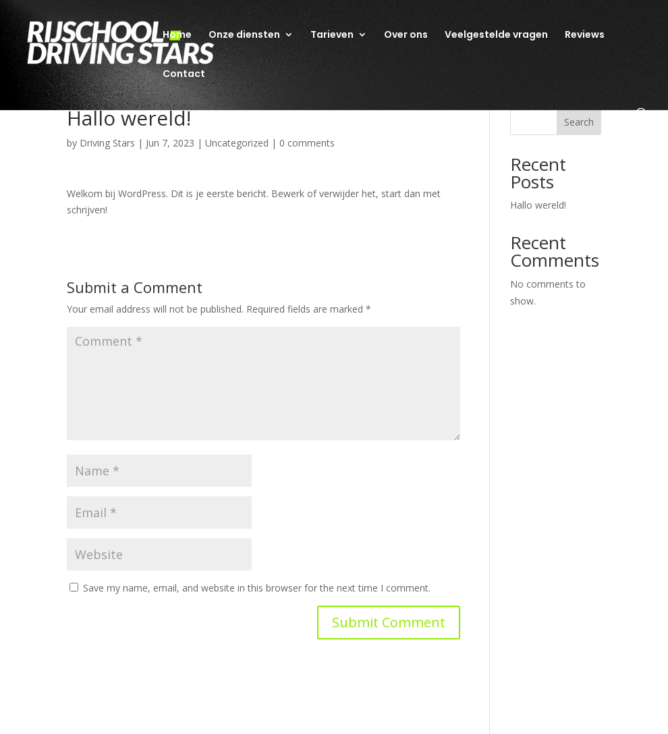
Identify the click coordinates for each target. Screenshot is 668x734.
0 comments (307, 142)
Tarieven (332, 35)
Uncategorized (237, 142)
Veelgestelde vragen (496, 35)
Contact (184, 74)
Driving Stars (107, 142)
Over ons (406, 35)
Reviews (585, 35)
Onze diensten (244, 35)
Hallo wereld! (538, 205)
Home (177, 35)
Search (579, 121)
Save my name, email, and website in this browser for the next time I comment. (256, 587)
